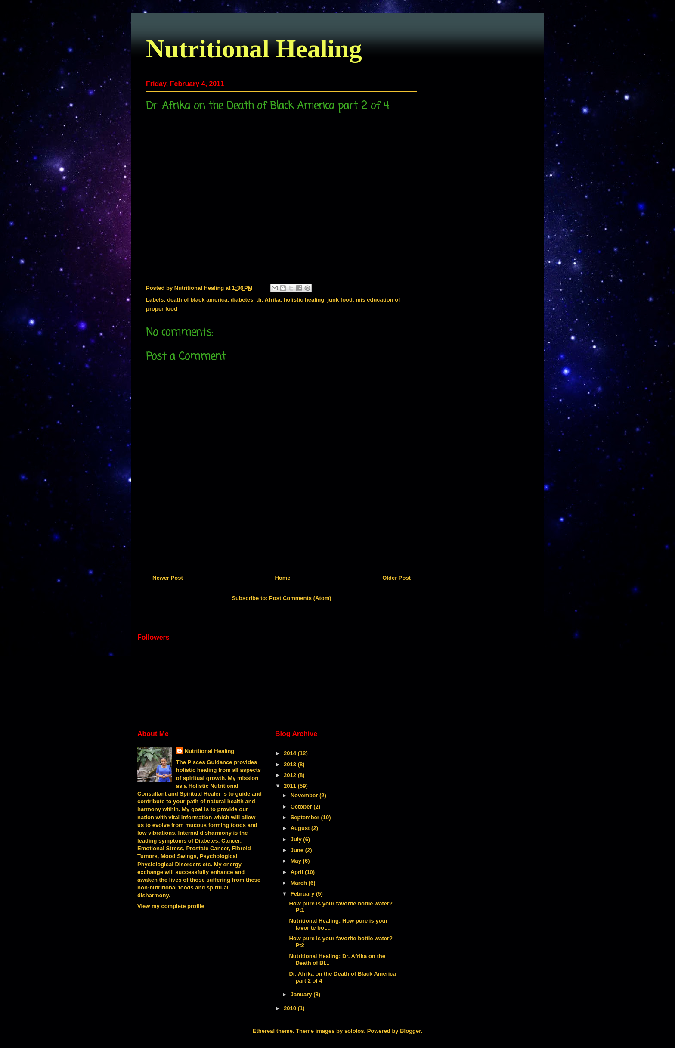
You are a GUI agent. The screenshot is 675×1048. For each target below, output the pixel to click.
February (303, 893)
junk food (340, 299)
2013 (291, 764)
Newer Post (167, 578)
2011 (291, 786)
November (305, 795)
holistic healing (304, 299)
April (298, 872)
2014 (291, 753)
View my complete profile (170, 906)
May (297, 861)
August (301, 828)
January (302, 994)
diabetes (242, 299)
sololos (354, 1031)
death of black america (197, 299)
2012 (291, 775)
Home (282, 578)
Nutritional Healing (254, 48)
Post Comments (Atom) (300, 598)
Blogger (410, 1031)
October (302, 806)
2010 (291, 1008)
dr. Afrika (269, 299)
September (306, 817)
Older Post (396, 578)
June (298, 850)
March (300, 883)
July (297, 839)
